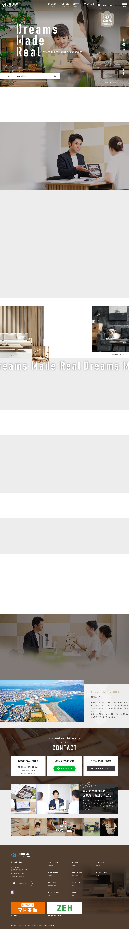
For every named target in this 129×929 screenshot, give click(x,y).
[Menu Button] (124, 4)
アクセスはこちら (22, 883)
